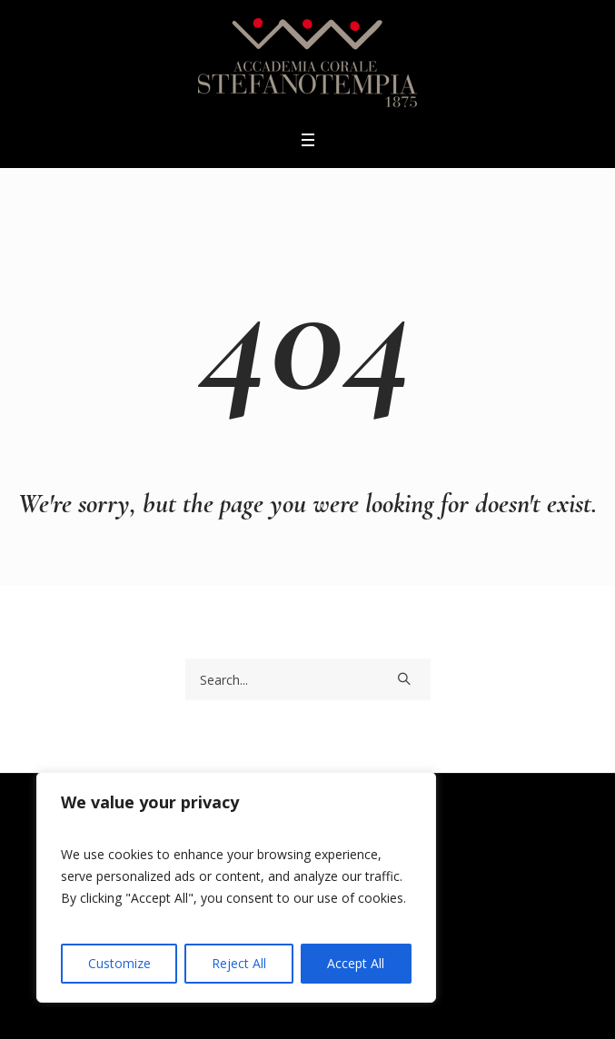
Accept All (355, 963)
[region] (236, 887)
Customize (119, 963)
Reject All (239, 963)
